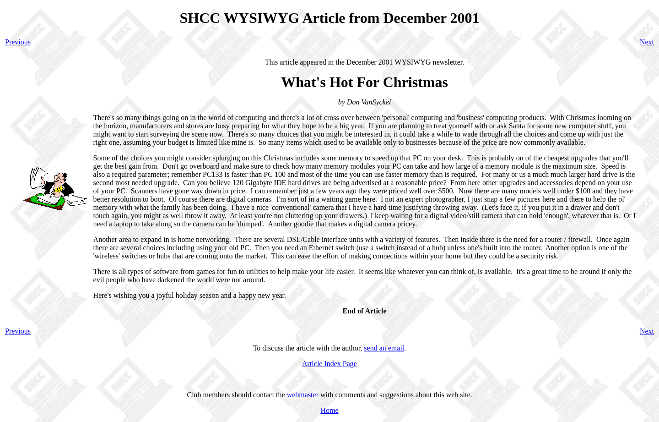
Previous (18, 42)
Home (329, 410)
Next (647, 42)
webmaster (303, 395)
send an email (384, 348)
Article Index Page (329, 363)
